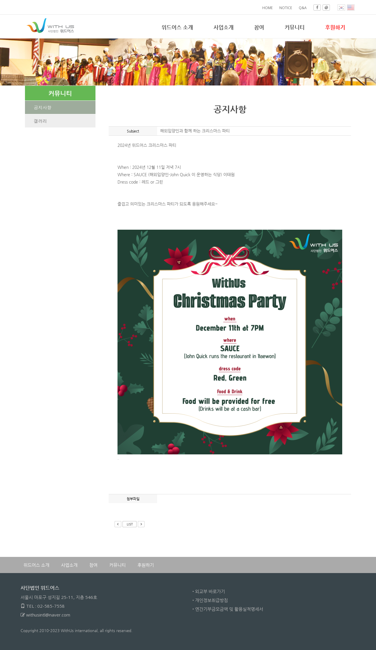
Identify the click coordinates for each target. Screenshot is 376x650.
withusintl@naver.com (48, 615)
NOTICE (285, 7)
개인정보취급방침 (211, 600)
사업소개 (224, 27)
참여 (259, 27)
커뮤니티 (295, 27)
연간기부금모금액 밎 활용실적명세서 (229, 609)
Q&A (303, 7)
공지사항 (42, 107)
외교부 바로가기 (210, 591)
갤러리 (40, 121)
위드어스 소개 (177, 27)
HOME (267, 7)
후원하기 (145, 565)
